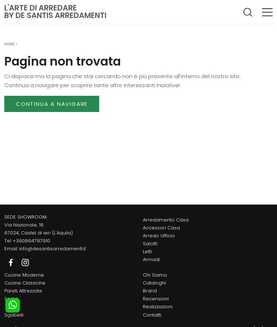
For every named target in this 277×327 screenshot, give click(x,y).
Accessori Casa (161, 227)
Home (9, 44)
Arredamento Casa (166, 219)
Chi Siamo (155, 275)
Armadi (151, 259)
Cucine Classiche (24, 282)
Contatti (152, 315)
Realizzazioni (157, 306)
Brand (150, 290)
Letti (147, 251)
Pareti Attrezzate (23, 290)
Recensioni (156, 298)
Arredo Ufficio (159, 235)
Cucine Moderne (24, 275)
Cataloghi (154, 282)
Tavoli (11, 306)
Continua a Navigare (52, 104)
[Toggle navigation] (267, 11)
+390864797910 (31, 240)
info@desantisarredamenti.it (52, 248)
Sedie (11, 298)
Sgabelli (13, 315)
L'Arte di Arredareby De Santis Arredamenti (55, 12)
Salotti (150, 243)
